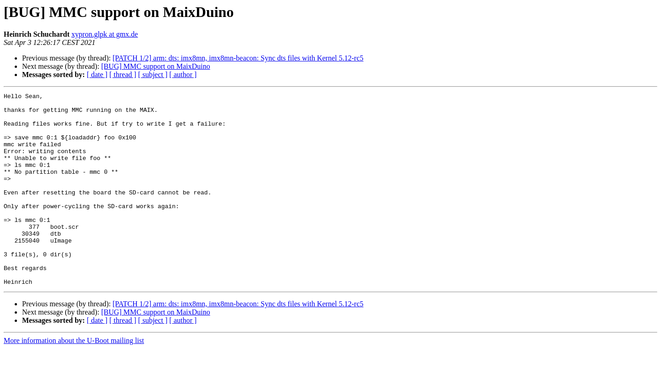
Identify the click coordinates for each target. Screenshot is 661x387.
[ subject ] (153, 74)
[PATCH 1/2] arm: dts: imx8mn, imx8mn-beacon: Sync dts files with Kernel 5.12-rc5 (237, 58)
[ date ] (97, 74)
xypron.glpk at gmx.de (105, 34)
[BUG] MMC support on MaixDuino (155, 66)
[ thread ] (122, 74)
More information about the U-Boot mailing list (74, 379)
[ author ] (183, 74)
